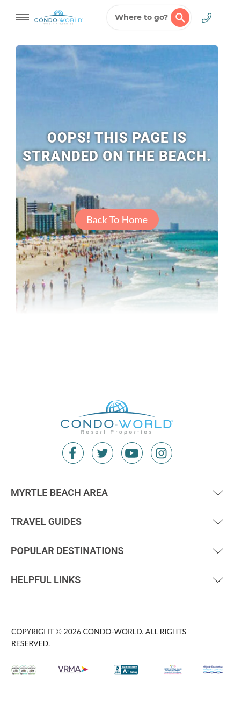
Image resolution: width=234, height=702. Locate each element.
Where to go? (152, 17)
